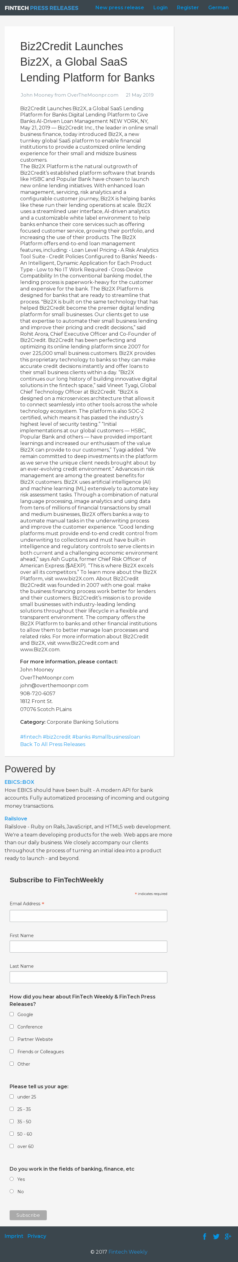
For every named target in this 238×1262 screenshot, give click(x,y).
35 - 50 (24, 1121)
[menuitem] (118, 7)
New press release (119, 8)
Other (23, 1064)
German (218, 8)
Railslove (16, 819)
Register (188, 8)
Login (160, 8)
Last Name (22, 966)
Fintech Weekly (128, 1252)
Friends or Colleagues (40, 1052)
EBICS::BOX (19, 782)
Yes (21, 1179)
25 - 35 (24, 1109)
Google (25, 1014)
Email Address (27, 904)
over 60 (25, 1146)
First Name (22, 935)
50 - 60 (24, 1134)
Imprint (14, 1236)
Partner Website (35, 1039)
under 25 (26, 1097)
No (20, 1191)
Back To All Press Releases (52, 744)
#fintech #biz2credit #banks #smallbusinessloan (80, 737)
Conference (30, 1027)
